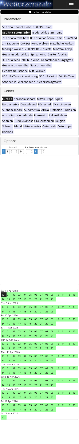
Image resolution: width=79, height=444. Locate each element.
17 (19, 299)
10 (57, 294)
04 (25, 294)
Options (10, 141)
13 (74, 294)
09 (52, 294)
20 (36, 299)
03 (19, 294)
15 (8, 299)
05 (30, 294)
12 (15, 151)
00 (3, 294)
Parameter (12, 19)
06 (36, 294)
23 (52, 299)
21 (41, 299)
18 (25, 299)
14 (3, 299)
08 (47, 294)
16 (14, 299)
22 (47, 299)
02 (14, 294)
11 (63, 294)
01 (8, 294)
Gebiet (9, 91)
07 (41, 294)
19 (30, 299)
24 (21, 151)
